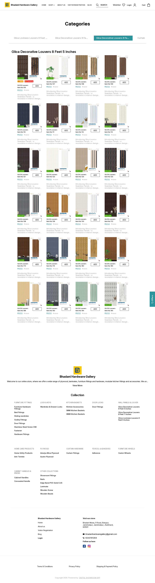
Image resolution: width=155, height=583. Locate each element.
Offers (152, 299)
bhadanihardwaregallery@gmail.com (101, 534)
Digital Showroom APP (89, 578)
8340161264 (91, 538)
